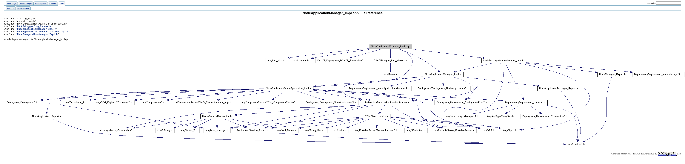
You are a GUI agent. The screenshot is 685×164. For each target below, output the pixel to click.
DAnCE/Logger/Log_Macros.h (34, 28)
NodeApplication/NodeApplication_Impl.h (42, 35)
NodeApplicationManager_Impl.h (36, 31)
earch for (651, 3)
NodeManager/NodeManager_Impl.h (37, 38)
